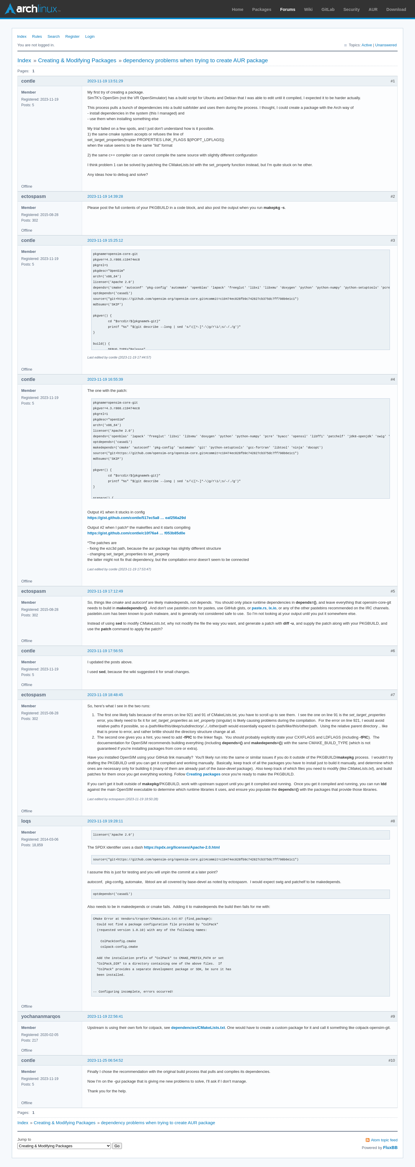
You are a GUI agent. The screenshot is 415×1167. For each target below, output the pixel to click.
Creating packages (203, 774)
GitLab (327, 9)
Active (367, 45)
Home (238, 9)
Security (352, 9)
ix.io (272, 608)
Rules (37, 36)
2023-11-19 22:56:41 (105, 1016)
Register (72, 36)
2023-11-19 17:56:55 (105, 651)
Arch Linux (32, 9)
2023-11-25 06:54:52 (105, 1060)
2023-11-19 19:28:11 (105, 821)
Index (22, 36)
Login (90, 36)
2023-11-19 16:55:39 (105, 379)
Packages (262, 9)
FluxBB (390, 1147)
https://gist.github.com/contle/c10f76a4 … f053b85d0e (136, 533)
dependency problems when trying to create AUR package (195, 60)
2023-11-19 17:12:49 (105, 591)
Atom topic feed (384, 1140)
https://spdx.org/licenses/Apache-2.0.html (182, 847)
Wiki (308, 9)
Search (54, 36)
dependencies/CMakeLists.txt (198, 1027)
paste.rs (259, 608)
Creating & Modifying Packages (77, 60)
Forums (287, 9)
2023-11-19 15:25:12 (105, 240)
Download (396, 9)
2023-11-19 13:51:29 (105, 81)
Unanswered (386, 45)
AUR (373, 9)
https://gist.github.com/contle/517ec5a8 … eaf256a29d (136, 517)
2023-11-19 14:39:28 (105, 196)
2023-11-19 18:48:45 (105, 695)
